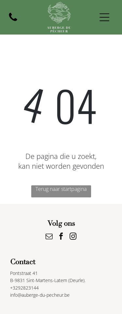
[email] (49, 237)
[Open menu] (104, 17)
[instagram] (73, 237)
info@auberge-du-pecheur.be (40, 295)
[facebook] (61, 237)
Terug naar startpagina (61, 189)
